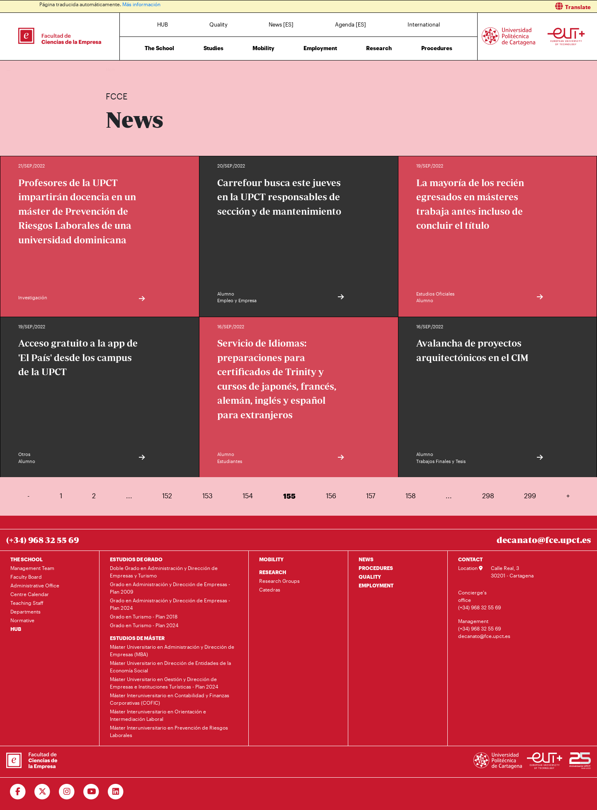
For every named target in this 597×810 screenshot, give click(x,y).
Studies (213, 48)
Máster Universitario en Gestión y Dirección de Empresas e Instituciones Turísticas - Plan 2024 (164, 682)
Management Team (32, 568)
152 (167, 496)
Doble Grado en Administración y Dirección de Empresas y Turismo (164, 571)
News (128, 69)
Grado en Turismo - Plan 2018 (143, 616)
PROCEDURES (376, 568)
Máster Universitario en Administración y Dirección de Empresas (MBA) (172, 650)
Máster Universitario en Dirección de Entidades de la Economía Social (170, 666)
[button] (451, 6)
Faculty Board (26, 577)
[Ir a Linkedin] (116, 792)
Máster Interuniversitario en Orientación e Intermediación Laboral (158, 715)
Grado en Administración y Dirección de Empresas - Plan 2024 (170, 604)
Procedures (436, 48)
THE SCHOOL (26, 559)
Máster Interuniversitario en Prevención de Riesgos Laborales (169, 731)
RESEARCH (272, 572)
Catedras (269, 589)
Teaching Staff (27, 603)
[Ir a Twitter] (42, 792)
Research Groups (279, 581)
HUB (162, 24)
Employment (320, 48)
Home (113, 69)
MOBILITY (271, 559)
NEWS (366, 559)
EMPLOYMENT (376, 585)
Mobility (263, 48)
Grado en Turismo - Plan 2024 (144, 625)
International (424, 24)
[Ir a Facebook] (18, 792)
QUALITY (370, 577)
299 (530, 496)
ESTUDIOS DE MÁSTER (137, 638)
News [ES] (281, 24)
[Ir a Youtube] (91, 792)
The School (159, 48)
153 (207, 496)
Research (379, 48)
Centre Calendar (29, 594)
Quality (218, 24)
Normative (22, 620)
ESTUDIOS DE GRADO (136, 559)
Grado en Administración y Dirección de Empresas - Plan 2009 (170, 587)
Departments (25, 611)
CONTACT (470, 559)
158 (410, 496)
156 (331, 496)
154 (248, 496)
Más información (141, 4)
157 (370, 496)
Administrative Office (34, 585)
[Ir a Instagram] (67, 792)
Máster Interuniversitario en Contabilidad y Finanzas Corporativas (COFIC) (169, 699)
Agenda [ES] (350, 24)
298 (488, 496)
